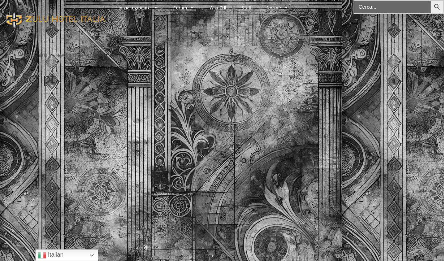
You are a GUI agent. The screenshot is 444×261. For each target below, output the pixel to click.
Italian (50, 255)
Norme (277, 7)
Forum (183, 7)
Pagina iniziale (36, 55)
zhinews (81, 55)
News (62, 55)
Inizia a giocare (138, 7)
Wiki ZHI (218, 7)
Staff (246, 7)
